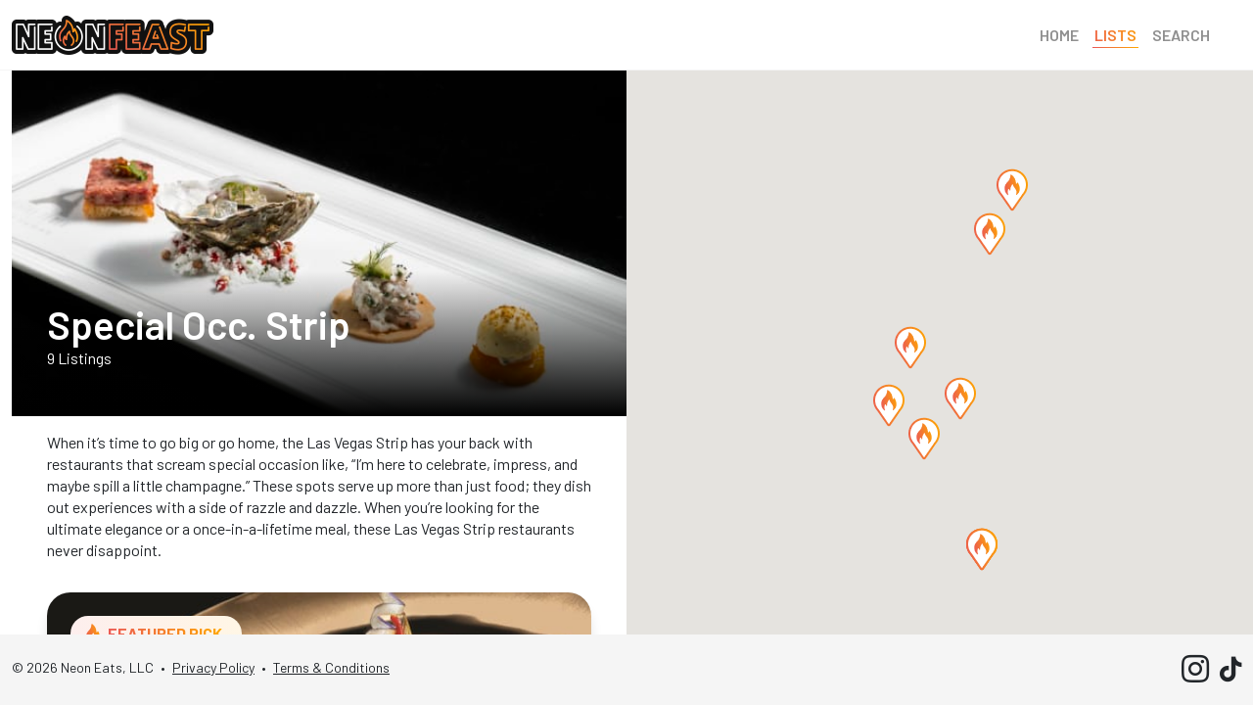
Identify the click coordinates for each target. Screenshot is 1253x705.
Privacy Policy (213, 667)
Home (1059, 34)
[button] (989, 234)
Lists (1115, 34)
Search (1181, 34)
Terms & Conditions (331, 667)
